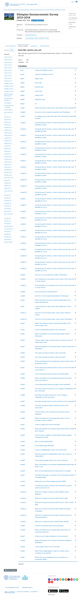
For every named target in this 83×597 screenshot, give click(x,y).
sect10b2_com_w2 (8, 91)
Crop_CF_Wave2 (8, 242)
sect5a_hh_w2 (8, 127)
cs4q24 (22, 384)
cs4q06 (22, 275)
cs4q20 (22, 361)
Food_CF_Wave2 (8, 109)
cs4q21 (22, 367)
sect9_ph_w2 (7, 198)
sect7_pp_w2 (7, 236)
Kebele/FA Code (40, 99)
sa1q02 (22, 83)
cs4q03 (22, 116)
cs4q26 (22, 395)
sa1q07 (22, 104)
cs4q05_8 (23, 243)
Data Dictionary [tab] (23, 46)
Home (5, 9)
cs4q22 (22, 374)
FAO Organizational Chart (12, 587)
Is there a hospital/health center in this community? (51, 450)
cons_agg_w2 (7, 102)
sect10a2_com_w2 (8, 86)
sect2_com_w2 (8, 62)
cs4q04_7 (23, 161)
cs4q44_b (23, 498)
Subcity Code (39, 95)
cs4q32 (22, 429)
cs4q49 (22, 547)
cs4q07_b (23, 285)
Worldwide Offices (27, 587)
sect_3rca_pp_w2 (8, 226)
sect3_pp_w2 (7, 223)
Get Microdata (37, 20)
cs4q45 (22, 525)
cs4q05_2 (23, 205)
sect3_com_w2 (8, 65)
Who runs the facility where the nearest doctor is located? (53, 471)
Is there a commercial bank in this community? (49, 525)
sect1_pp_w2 (7, 218)
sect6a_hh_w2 (8, 140)
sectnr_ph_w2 (7, 211)
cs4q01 (22, 108)
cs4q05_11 (23, 262)
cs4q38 (22, 460)
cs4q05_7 (23, 237)
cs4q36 (22, 450)
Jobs (6, 591)
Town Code (38, 91)
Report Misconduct (10, 592)
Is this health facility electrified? (44, 445)
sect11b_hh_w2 (8, 159)
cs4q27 (22, 401)
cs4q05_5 (23, 224)
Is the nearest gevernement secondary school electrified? (52, 384)
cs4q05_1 (23, 199)
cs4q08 (22, 292)
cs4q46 (22, 530)
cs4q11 (22, 306)
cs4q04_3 (23, 135)
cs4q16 (22, 340)
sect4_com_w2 (8, 67)
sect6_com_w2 (8, 72)
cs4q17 (22, 346)
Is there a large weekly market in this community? (50, 329)
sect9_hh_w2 (7, 151)
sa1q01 (22, 78)
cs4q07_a (23, 279)
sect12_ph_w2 (7, 208)
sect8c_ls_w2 (7, 188)
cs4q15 (22, 334)
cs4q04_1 (23, 122)
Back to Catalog (10, 570)
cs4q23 (22, 378)
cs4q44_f (23, 521)
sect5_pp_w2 (7, 234)
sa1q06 (22, 99)
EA (36, 104)
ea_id (21, 70)
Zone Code (38, 83)
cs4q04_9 (23, 173)
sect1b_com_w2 (8, 59)
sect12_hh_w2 (7, 164)
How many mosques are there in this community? (50, 357)
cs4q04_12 (23, 192)
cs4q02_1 (23, 112)
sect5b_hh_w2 (8, 130)
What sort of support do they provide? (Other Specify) (52, 521)
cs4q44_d (23, 509)
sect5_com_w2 (8, 70)
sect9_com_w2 (8, 80)
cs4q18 (22, 353)
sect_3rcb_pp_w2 (8, 228)
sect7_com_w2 (8, 75)
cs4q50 (22, 551)
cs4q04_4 (23, 141)
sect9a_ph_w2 (8, 200)
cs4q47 (22, 536)
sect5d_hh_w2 (8, 138)
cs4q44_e (23, 515)
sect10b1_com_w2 (8, 88)
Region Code (39, 78)
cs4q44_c (23, 502)
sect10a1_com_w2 (8, 83)
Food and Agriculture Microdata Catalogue (18, 9)
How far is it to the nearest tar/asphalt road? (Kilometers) (52, 112)
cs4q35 (22, 445)
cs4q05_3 (23, 211)
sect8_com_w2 (8, 78)
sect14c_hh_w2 (8, 175)
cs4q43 (22, 485)
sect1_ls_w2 (7, 180)
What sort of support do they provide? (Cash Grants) (51, 498)
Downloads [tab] (34, 46)
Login (72, 1)
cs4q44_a (23, 492)
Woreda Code (39, 87)
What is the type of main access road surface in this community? (55, 108)
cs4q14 (22, 329)
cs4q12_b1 (23, 319)
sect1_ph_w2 (7, 195)
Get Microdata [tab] (44, 46)
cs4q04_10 (23, 180)
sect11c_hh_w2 (8, 161)
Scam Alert (34, 591)
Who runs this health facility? (44, 441)
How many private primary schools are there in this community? (55, 401)
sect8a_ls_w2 (7, 183)
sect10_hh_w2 (7, 154)
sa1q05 (22, 95)
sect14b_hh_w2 (8, 172)
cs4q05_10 (23, 256)
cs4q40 (22, 471)
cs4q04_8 (23, 167)
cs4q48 (22, 540)
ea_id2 (22, 74)
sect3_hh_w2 (7, 122)
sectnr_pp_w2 (7, 239)
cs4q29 (22, 412)
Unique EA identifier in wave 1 (44, 70)
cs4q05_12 (23, 268)
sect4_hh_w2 (7, 124)
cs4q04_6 (23, 154)
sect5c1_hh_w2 (8, 132)
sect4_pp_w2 (7, 231)
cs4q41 (22, 475)
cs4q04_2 (23, 129)
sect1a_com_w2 (8, 57)
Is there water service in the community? (47, 547)
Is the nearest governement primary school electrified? (52, 374)
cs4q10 (22, 300)
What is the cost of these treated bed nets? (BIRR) (50, 481)
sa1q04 (22, 91)
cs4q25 (22, 388)
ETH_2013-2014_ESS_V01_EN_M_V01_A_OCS (54, 9)
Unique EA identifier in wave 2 (44, 74)
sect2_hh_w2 (7, 119)
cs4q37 (22, 454)
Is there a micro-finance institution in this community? (51, 536)
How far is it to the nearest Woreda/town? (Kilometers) (52, 296)
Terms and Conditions (23, 591)
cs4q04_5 (23, 148)
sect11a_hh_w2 (8, 156)
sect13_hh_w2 (7, 167)
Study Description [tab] (10, 46)
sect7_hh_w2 (7, 146)
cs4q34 (22, 441)
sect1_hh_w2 (7, 116)
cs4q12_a (23, 313)
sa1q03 (22, 87)
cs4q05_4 (23, 218)
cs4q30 (22, 418)
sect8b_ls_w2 (7, 185)
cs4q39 (22, 464)
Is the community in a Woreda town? (46, 292)
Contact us (12, 591)
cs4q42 (22, 481)
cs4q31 (22, 424)
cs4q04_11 (23, 186)
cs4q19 (22, 357)
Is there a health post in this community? (47, 424)
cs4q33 (22, 435)
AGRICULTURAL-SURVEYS (36, 9)
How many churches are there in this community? (50, 353)
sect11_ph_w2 (7, 206)
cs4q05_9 (23, 249)
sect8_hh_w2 (7, 148)
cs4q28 (22, 405)
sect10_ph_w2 (7, 203)
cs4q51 (22, 557)
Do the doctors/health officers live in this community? (51, 460)
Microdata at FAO (32, 4)
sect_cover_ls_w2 (8, 177)
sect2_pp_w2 (7, 221)
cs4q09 (22, 296)
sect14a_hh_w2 (8, 169)
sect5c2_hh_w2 (8, 135)
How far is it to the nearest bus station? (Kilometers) (51, 275)
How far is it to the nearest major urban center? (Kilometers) (53, 319)
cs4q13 (22, 323)
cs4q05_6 (23, 230)
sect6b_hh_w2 (8, 143)
